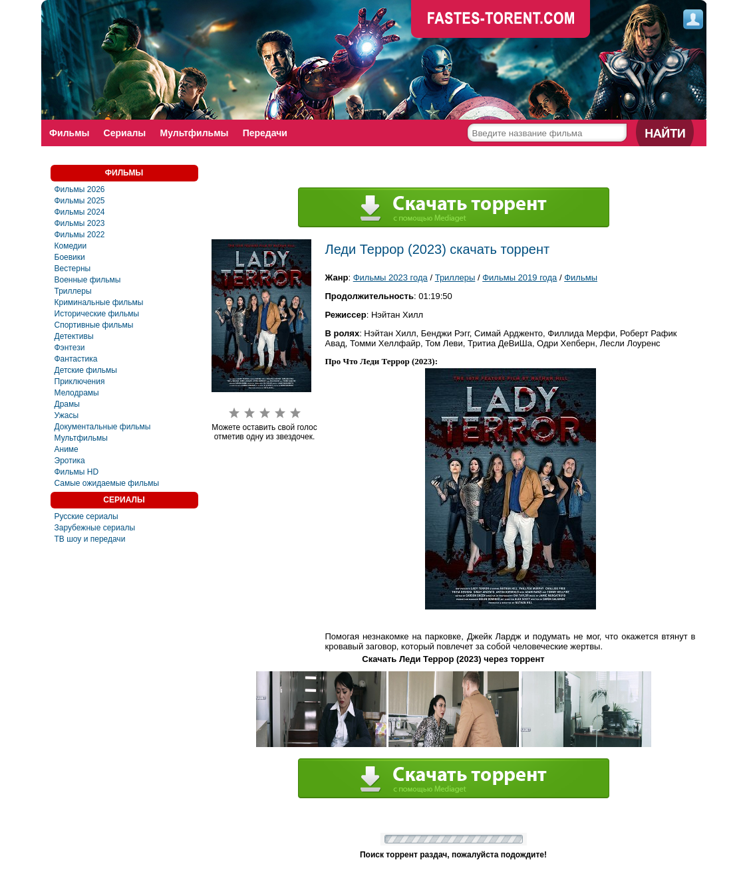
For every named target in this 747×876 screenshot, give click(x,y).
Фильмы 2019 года (519, 277)
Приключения (80, 381)
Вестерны (73, 268)
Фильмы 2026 (80, 189)
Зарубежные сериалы (95, 527)
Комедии (71, 246)
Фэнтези (70, 347)
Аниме (66, 449)
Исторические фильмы (97, 313)
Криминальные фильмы (99, 302)
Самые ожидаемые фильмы (107, 483)
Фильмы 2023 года (390, 277)
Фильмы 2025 (80, 200)
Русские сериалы (86, 516)
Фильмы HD (77, 472)
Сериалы (125, 133)
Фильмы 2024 (80, 212)
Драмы (67, 404)
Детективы (74, 336)
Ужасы (67, 415)
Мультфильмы (196, 133)
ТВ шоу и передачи (90, 539)
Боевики (70, 257)
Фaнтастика (76, 359)
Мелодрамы (77, 392)
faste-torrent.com (501, 20)
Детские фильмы (86, 370)
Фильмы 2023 (80, 223)
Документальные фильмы (103, 426)
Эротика (70, 460)
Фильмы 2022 (80, 234)
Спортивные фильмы (94, 325)
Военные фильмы (88, 279)
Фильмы (70, 133)
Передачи (267, 133)
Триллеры (73, 291)
